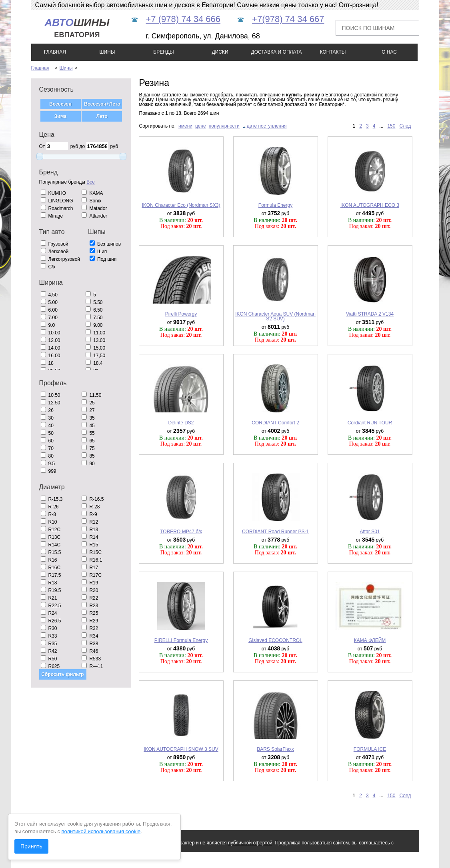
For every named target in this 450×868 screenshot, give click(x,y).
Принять (31, 846)
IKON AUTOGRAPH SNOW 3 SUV (181, 749)
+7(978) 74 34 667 (288, 19)
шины (76, 28)
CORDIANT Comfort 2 (275, 423)
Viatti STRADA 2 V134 (370, 314)
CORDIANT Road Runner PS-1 (275, 531)
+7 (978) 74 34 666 (183, 19)
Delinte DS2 (181, 423)
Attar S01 (370, 531)
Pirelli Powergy (181, 314)
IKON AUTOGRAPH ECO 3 (369, 205)
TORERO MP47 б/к (181, 531)
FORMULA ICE (370, 749)
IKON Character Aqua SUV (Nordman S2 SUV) (275, 316)
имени (185, 126)
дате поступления (267, 126)
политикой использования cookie (101, 831)
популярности (224, 126)
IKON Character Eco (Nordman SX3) (181, 205)
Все (90, 182)
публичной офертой (250, 843)
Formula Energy (275, 205)
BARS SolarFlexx (275, 749)
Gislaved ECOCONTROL (275, 640)
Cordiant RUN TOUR (370, 423)
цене (200, 126)
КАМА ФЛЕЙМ (370, 640)
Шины (66, 68)
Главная (40, 68)
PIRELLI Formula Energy (181, 640)
